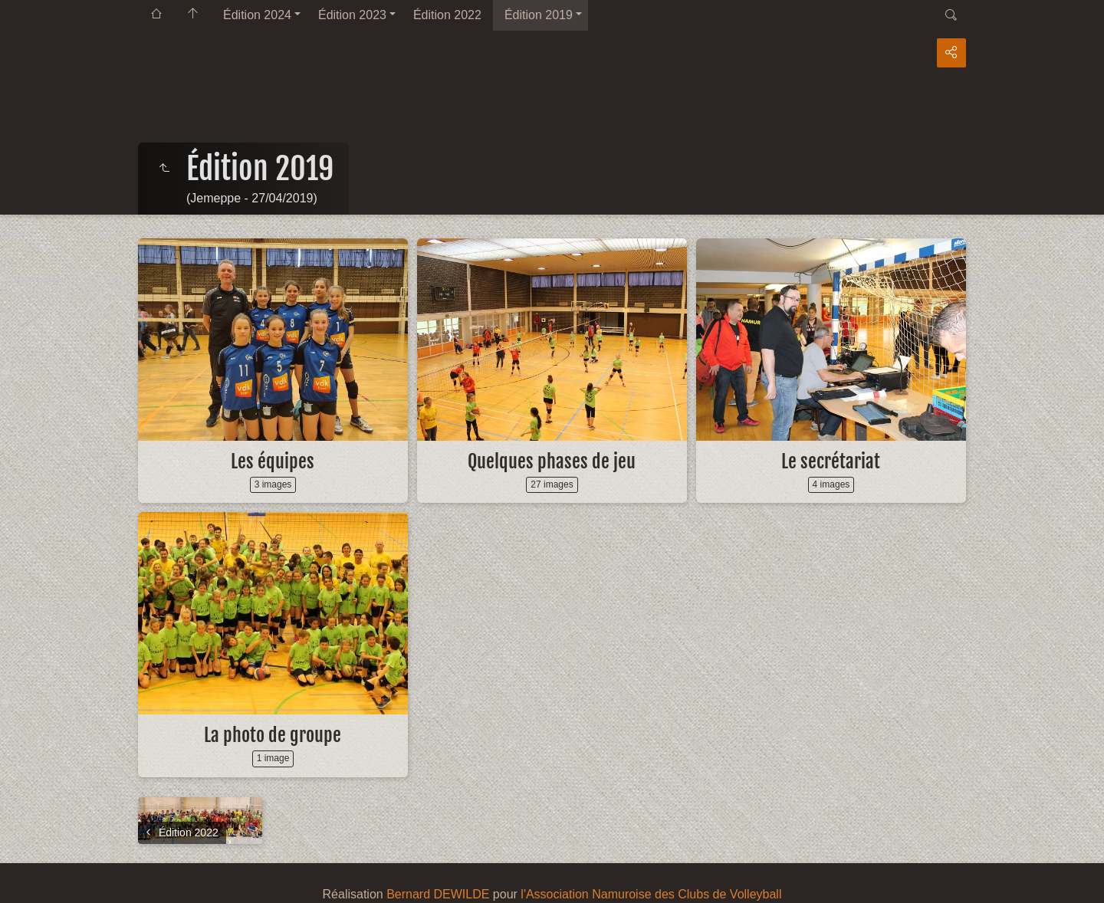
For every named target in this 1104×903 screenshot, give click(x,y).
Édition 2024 (257, 14)
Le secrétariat (830, 461)
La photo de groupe (272, 735)
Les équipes (272, 461)
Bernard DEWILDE (437, 894)
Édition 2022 (447, 14)
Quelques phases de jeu (552, 461)
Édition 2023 (352, 14)
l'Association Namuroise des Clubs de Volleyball (651, 894)
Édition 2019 (538, 14)
